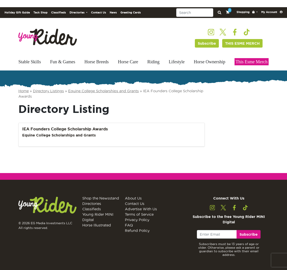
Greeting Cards (130, 12)
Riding (153, 61)
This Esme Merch (251, 61)
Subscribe (207, 43)
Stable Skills (29, 61)
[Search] (194, 12)
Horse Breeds (97, 61)
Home (23, 91)
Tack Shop (40, 12)
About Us (133, 198)
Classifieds (58, 12)
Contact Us (98, 12)
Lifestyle (177, 61)
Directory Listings (48, 91)
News (113, 12)
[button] (247, 12)
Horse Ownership (209, 61)
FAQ (129, 225)
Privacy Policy (137, 220)
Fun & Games (62, 61)
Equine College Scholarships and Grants (103, 91)
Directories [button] (77, 12)
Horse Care (128, 61)
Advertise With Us (141, 209)
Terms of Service (139, 214)
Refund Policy (137, 230)
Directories (91, 204)
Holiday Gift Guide (17, 12)
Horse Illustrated (96, 225)
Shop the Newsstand (100, 198)
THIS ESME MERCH (242, 43)
